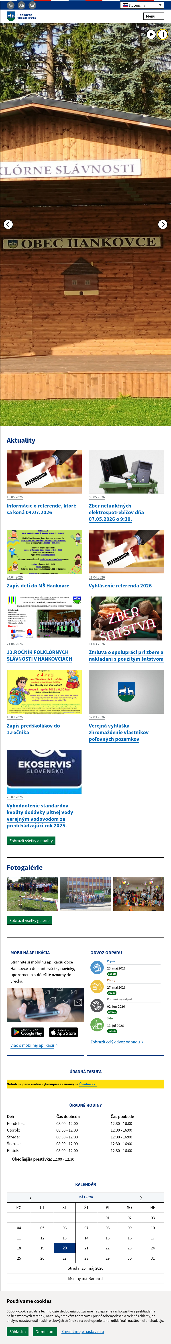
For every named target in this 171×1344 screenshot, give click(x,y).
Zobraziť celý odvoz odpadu (115, 1042)
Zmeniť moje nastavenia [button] (82, 1331)
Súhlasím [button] (17, 1331)
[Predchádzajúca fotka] (8, 224)
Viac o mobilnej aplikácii (32, 1045)
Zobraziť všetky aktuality (31, 840)
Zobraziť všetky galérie (29, 920)
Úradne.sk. (88, 1084)
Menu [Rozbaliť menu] (154, 16)
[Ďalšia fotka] (163, 224)
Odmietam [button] (45, 1331)
